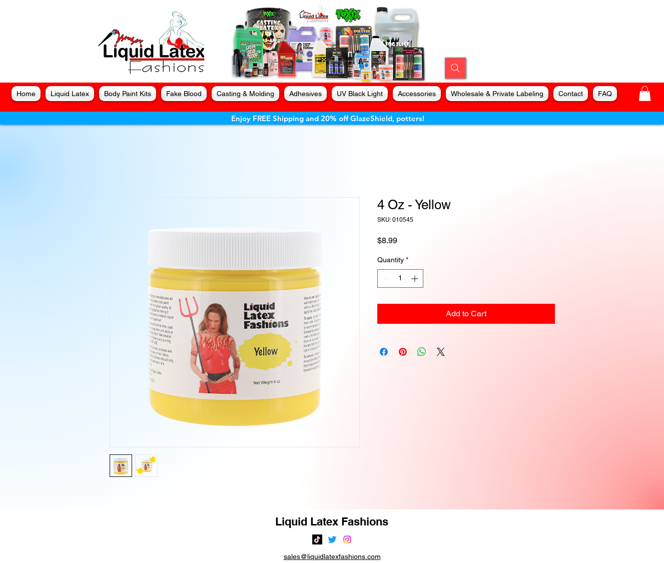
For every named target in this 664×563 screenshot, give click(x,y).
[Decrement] (385, 278)
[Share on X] (441, 352)
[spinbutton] (400, 278)
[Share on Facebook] (384, 352)
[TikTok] (317, 539)
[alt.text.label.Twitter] (332, 539)
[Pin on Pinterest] (403, 352)
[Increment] (415, 278)
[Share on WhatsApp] (422, 352)
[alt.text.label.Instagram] (347, 539)
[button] (644, 93)
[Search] (455, 68)
